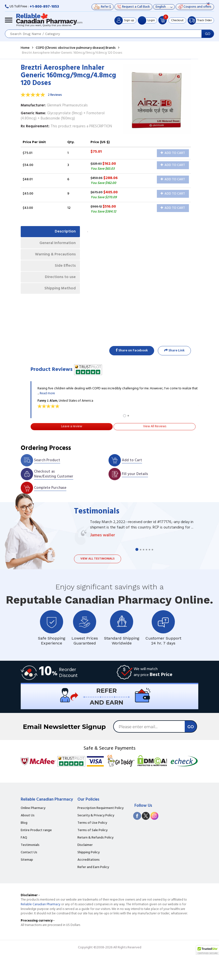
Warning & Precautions (54, 256)
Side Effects (64, 268)
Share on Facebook (132, 350)
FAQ (24, 837)
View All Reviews (154, 426)
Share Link (174, 350)
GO (207, 34)
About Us (28, 815)
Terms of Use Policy (92, 823)
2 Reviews (55, 95)
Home (25, 48)
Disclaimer (85, 845)
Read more (47, 393)
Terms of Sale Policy (92, 830)
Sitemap (27, 859)
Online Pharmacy (33, 808)
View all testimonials (97, 558)
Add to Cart (173, 153)
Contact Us (29, 852)
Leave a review (71, 426)
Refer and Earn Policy (93, 867)
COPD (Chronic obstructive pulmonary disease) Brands (76, 48)
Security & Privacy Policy (95, 815)
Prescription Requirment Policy (100, 808)
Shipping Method (59, 292)
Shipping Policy (88, 852)
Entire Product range (36, 830)
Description (64, 232)
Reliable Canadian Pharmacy (40, 904)
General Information (56, 244)
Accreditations (88, 859)
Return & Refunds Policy (95, 837)
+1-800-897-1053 (44, 6)
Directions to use (59, 280)
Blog (24, 823)
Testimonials (30, 845)
